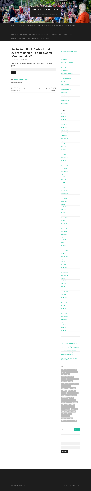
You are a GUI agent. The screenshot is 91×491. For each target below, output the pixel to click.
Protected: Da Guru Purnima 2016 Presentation (45, 89)
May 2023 (63, 209)
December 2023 (64, 190)
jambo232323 (23, 59)
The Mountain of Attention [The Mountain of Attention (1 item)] (67, 418)
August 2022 (64, 234)
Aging (62, 56)
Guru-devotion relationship (67, 73)
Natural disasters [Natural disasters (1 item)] (71, 390)
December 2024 (64, 163)
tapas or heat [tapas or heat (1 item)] (64, 411)
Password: (33, 68)
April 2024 (63, 185)
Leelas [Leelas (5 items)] (63, 385)
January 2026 (64, 127)
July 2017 (63, 305)
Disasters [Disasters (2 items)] (63, 379)
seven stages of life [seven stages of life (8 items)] (65, 404)
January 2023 (64, 220)
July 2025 (63, 143)
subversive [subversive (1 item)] (72, 406)
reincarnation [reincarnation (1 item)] (73, 399)
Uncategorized (64, 103)
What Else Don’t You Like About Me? (69, 343)
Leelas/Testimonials (33, 25)
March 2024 (63, 187)
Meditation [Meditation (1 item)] (68, 385)
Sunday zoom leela (65, 97)
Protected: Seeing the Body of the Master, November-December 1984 (70, 353)
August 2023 (64, 201)
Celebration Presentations (67, 62)
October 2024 (64, 168)
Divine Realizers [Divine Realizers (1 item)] (65, 381)
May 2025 (63, 149)
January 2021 (64, 267)
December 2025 (64, 130)
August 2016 (64, 319)
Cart (71, 34)
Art (31, 29)
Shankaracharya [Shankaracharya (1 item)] (65, 406)
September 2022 (64, 231)
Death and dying (64, 67)
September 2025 (64, 138)
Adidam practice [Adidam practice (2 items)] (73, 369)
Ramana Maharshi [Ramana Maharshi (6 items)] (72, 395)
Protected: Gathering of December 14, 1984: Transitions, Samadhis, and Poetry (70, 346)
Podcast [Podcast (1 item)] (69, 392)
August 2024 (64, 174)
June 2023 (63, 206)
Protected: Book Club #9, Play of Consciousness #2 (22, 89)
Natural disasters (65, 84)
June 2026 (63, 113)
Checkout (40, 34)
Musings (54, 29)
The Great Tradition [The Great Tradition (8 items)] (66, 416)
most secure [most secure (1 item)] (64, 390)
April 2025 (63, 152)
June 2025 (63, 146)
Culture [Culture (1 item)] (67, 374)
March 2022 (63, 248)
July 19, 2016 (14, 59)
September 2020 (64, 275)
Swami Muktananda (17, 82)
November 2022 (64, 226)
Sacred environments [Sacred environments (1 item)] (66, 402)
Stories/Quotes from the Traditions (51, 25)
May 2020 (63, 283)
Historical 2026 (64, 75)
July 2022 (63, 237)
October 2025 (64, 135)
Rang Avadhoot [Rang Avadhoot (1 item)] (65, 397)
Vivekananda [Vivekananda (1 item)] (73, 420)
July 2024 (63, 176)
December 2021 (64, 256)
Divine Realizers (64, 70)
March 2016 (63, 332)
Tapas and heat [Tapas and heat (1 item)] (74, 409)
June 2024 (63, 179)
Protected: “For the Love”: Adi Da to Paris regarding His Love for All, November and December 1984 (70, 358)
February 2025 (64, 157)
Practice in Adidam (70, 25)
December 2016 (64, 311)
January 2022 (64, 253)
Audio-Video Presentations (41, 29)
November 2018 (64, 289)
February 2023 (64, 217)
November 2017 (64, 300)
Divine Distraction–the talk (67, 29)
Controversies (64, 65)
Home (12, 25)
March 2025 (63, 154)
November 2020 (64, 272)
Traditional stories (65, 100)
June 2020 (63, 280)
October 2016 (64, 313)
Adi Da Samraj (20, 25)
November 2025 (64, 132)
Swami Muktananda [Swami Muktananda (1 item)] (66, 409)
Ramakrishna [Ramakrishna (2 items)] (64, 395)
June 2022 (63, 239)
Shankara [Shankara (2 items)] (73, 404)
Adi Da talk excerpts (65, 54)
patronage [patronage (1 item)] (64, 392)
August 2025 (64, 141)
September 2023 (64, 198)
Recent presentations (66, 89)
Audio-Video (64, 59)
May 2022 (63, 242)
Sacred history (64, 92)
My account (22, 38)
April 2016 (63, 330)
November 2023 (64, 193)
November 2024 (64, 165)
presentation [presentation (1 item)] (75, 392)
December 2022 (64, 223)
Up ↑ (79, 485)
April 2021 (63, 264)
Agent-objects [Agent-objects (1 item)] (64, 372)
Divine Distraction (45, 9)
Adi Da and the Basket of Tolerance (21, 79)
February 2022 (64, 250)
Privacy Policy (46, 38)
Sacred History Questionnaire (54, 34)
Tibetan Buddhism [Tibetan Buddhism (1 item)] (65, 420)
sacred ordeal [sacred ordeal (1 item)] (75, 402)
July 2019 (63, 286)
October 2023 (64, 195)
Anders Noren (72, 485)
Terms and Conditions (34, 38)
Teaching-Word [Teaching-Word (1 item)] (72, 411)
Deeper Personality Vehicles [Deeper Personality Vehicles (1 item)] (67, 376)
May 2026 (63, 116)
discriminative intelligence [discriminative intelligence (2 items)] (72, 379)
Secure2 (63, 95)
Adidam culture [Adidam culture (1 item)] (65, 369)
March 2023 (63, 215)
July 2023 (63, 204)
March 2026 (63, 121)
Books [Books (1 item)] (63, 374)
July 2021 (63, 259)
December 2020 (64, 269)
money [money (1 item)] (74, 388)
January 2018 (64, 297)
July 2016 (63, 322)
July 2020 (63, 278)
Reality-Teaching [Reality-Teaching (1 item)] (65, 399)
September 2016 (64, 316)
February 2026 (64, 124)
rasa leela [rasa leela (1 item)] (71, 397)
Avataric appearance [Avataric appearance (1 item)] (73, 372)
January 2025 (64, 160)
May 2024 (63, 182)
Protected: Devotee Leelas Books (68, 350)
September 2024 (64, 171)
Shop (65, 34)
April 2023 (63, 212)
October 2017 (64, 302)
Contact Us (32, 34)
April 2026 (63, 119)
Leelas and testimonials (66, 78)
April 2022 (63, 245)
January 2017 (64, 308)
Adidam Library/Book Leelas (18, 29)
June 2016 (63, 324)
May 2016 (63, 327)
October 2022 (64, 228)
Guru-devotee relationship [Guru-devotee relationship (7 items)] (67, 383)
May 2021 (63, 261)
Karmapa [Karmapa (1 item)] (76, 383)
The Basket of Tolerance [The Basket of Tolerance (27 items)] (66, 413)
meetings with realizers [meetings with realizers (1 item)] (66, 388)
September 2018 (64, 291)
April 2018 (63, 294)
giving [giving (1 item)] (71, 381)
